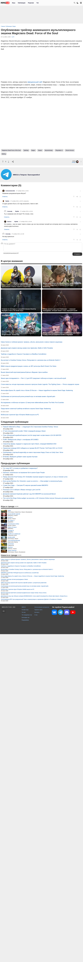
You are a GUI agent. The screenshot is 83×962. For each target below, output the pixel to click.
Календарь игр (25, 617)
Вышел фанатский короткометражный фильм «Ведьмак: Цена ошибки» (24, 372)
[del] (7, 253)
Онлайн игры (25, 609)
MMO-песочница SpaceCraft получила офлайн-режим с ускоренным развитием (23, 582)
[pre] (15, 253)
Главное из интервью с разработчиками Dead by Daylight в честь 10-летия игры (19, 309)
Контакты (36, 612)
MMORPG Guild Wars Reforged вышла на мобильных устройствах (20, 572)
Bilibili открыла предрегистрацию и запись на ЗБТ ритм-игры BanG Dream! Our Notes (28, 366)
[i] (5, 253)
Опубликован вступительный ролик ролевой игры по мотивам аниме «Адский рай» (28, 396)
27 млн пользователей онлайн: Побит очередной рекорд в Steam (24, 431)
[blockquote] (11, 253)
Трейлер (26, 150)
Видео (33, 150)
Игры (13, 3)
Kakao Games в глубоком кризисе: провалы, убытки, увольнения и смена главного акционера (20, 285)
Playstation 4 (59, 150)
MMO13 (24, 607)
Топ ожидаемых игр (27, 615)
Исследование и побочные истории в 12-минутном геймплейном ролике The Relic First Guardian (32, 402)
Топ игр (23, 612)
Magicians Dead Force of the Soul (11, 150)
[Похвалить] (3, 162)
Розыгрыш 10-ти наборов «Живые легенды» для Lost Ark (21, 489)
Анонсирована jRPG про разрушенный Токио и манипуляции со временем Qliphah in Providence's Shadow (31, 599)
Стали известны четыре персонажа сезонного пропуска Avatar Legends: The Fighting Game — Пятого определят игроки (40, 384)
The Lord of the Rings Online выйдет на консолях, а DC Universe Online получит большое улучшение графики (38, 498)
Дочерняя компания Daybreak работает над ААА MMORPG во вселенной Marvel (29, 494)
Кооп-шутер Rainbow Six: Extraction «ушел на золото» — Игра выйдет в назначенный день (32, 481)
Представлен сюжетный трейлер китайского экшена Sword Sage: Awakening (26, 408)
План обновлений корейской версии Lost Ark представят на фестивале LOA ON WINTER (32, 435)
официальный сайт (34, 82)
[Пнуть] (9, 162)
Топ (37, 3)
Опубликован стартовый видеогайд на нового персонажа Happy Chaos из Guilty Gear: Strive (33, 452)
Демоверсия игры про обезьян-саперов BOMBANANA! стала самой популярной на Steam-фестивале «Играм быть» (34, 596)
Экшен (40, 150)
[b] (4, 253)
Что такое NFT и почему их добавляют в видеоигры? (20, 468)
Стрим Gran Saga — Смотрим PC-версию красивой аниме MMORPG (25, 485)
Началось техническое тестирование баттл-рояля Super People (24, 472)
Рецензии (31, 3)
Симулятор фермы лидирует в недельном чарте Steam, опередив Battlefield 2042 (29, 444)
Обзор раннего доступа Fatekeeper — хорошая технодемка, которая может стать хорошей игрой (60, 309)
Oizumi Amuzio (70, 150)
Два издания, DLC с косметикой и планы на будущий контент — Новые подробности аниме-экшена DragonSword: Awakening (20, 332)
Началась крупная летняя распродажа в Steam (14, 579)
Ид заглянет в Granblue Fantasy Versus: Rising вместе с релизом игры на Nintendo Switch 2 (30, 360)
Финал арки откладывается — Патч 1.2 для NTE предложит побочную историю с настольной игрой (33, 378)
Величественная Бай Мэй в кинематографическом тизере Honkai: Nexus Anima (23, 592)
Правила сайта (38, 609)
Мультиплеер (49, 150)
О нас (35, 615)
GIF (18, 253)
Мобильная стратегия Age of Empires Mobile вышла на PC (20, 414)
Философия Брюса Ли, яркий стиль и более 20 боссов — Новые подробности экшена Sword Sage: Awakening (62, 285)
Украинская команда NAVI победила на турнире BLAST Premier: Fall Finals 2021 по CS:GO (32, 448)
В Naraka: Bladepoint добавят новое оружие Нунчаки (20, 456)
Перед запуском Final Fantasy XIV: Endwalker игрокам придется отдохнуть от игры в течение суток (35, 477)
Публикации (21, 3)
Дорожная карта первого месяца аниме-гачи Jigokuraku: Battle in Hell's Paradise (27, 348)
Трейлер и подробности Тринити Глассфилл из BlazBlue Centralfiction (23, 354)
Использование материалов (41, 607)
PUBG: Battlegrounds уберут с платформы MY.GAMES (20, 439)
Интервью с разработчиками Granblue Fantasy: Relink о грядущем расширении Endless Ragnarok (62, 333)
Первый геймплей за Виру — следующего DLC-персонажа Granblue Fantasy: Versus (30, 427)
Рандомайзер (25, 620)
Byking (4, 154)
